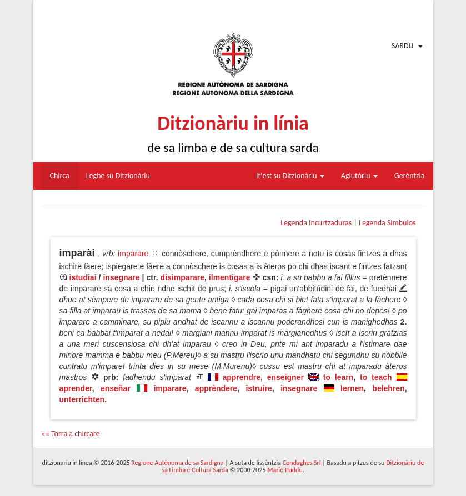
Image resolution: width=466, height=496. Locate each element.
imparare (133, 253)
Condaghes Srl (302, 463)
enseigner (285, 377)
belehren (388, 388)
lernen (352, 388)
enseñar (116, 388)
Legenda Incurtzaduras (316, 222)
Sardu (403, 45)
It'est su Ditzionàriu (290, 175)
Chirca (59, 175)
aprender (75, 388)
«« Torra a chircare (71, 433)
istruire (258, 388)
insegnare (121, 277)
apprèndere (216, 388)
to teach (376, 377)
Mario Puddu (284, 470)
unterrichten (82, 399)
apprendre (241, 377)
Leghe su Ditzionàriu (118, 175)
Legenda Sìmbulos (387, 222)
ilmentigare (229, 277)
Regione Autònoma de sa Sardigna (177, 463)
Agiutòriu (359, 175)
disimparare (182, 277)
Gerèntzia (409, 175)
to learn (338, 377)
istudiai (83, 277)
